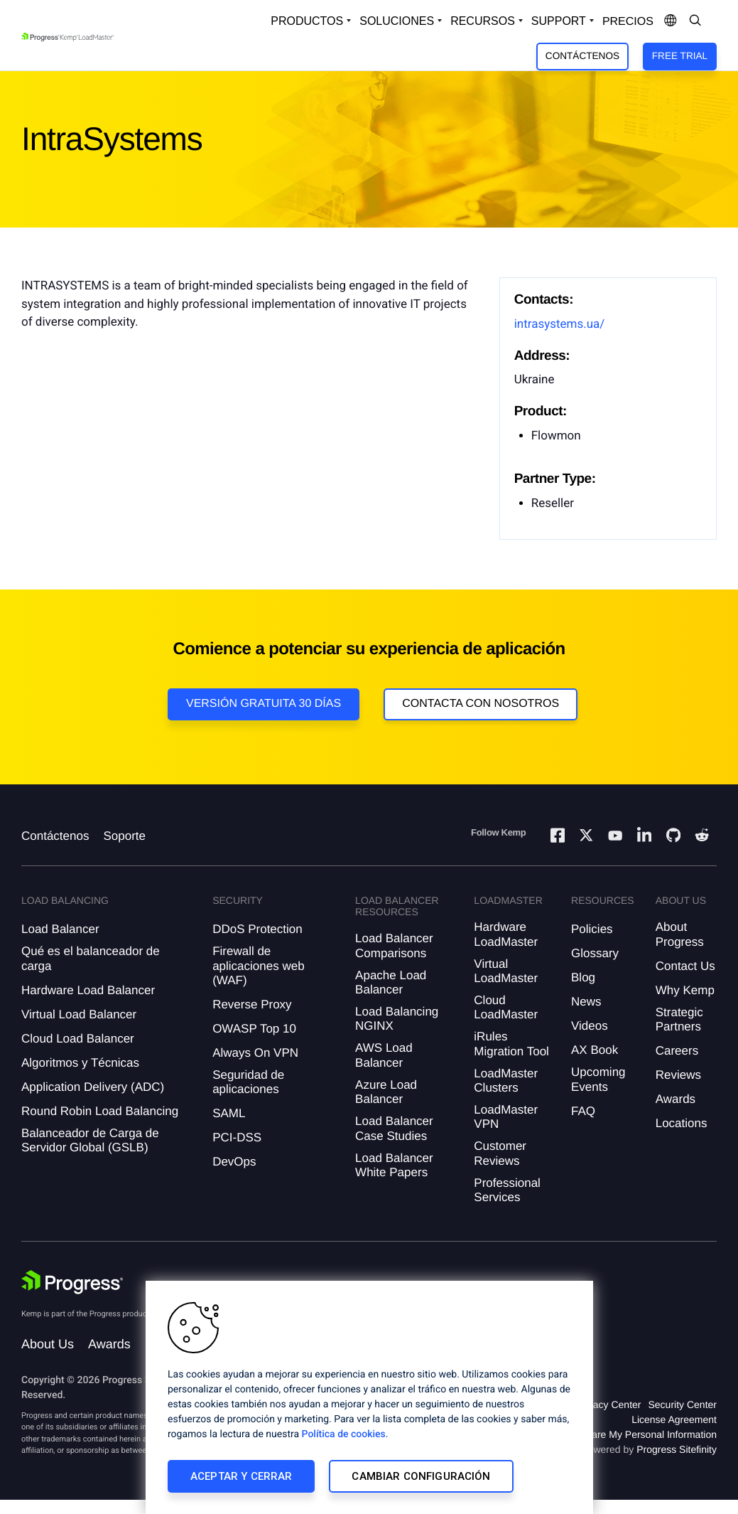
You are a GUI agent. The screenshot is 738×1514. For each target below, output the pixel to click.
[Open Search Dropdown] (695, 21)
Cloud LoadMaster (506, 1007)
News (586, 1001)
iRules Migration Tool (511, 1043)
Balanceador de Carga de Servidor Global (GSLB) (90, 1140)
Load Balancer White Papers (394, 1165)
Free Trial (679, 55)
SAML (228, 1113)
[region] (369, 1397)
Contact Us (685, 966)
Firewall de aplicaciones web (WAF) (258, 965)
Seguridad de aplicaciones (248, 1082)
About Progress (680, 934)
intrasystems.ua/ (559, 324)
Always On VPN (255, 1053)
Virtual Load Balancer (78, 1014)
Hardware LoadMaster (506, 934)
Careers (677, 1050)
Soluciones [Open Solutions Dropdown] (396, 21)
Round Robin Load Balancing (99, 1111)
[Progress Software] (72, 1282)
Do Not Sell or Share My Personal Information (616, 1434)
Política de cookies (344, 1434)
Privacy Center (608, 1404)
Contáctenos (582, 55)
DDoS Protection (257, 929)
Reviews (678, 1075)
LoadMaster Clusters (506, 1080)
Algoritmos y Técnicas (80, 1063)
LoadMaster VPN (506, 1117)
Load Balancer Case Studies (394, 1128)
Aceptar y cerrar (241, 1476)
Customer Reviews (500, 1153)
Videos (589, 1026)
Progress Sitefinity (676, 1449)
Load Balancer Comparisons (394, 945)
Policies (592, 929)
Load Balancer (60, 929)
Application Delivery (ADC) (92, 1087)
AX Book (594, 1050)
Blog (583, 977)
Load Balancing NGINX (396, 1019)
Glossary (595, 953)
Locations (681, 1123)
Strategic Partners (679, 1019)
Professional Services (507, 1190)
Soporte (124, 836)
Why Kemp (685, 990)
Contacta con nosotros (480, 704)
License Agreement (674, 1419)
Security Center (683, 1404)
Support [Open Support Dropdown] (558, 21)
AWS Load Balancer (384, 1055)
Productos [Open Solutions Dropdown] (307, 21)
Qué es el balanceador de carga (90, 958)
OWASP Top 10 (254, 1028)
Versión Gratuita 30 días (263, 704)
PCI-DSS (236, 1137)
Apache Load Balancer (390, 982)
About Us (47, 1344)
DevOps (234, 1161)
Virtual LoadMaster (506, 971)
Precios (627, 22)
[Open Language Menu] (670, 21)
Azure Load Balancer (386, 1092)
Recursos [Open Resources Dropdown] (482, 21)
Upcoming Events (598, 1079)
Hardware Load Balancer (88, 990)
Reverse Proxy (251, 1004)
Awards (675, 1099)
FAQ (583, 1111)
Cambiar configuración (421, 1476)
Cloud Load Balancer (77, 1038)
